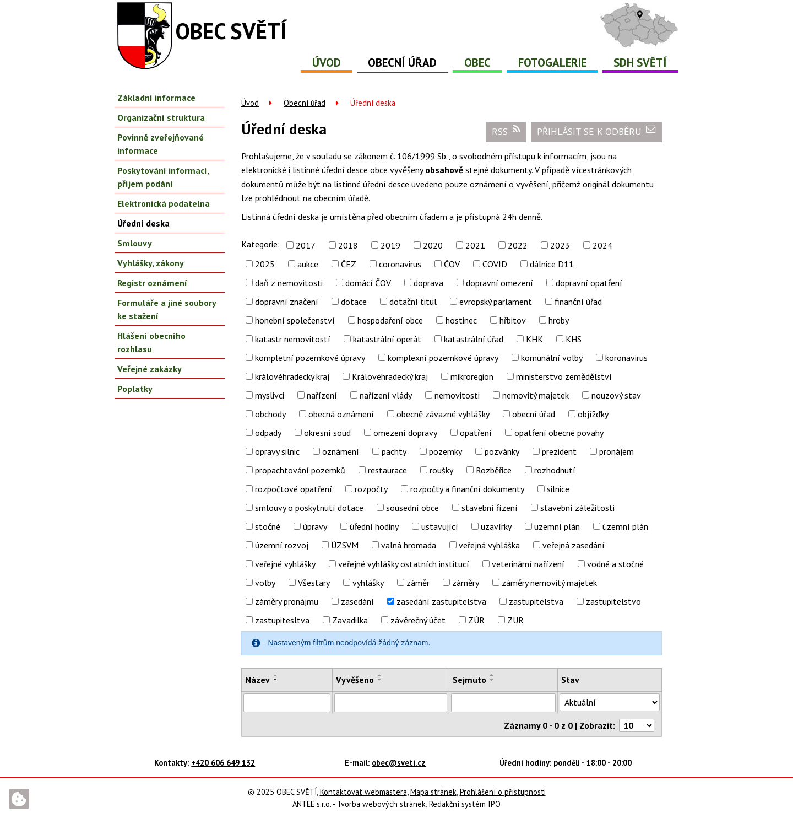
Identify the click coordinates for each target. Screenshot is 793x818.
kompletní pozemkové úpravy (310, 357)
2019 (390, 245)
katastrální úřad (473, 339)
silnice (558, 488)
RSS (506, 131)
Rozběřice (494, 470)
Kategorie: (260, 244)
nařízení (322, 395)
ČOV (452, 264)
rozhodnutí (554, 470)
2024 (602, 245)
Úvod (326, 62)
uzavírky (496, 526)
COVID (494, 264)
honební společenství (295, 320)
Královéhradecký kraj (390, 376)
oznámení (340, 451)
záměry (465, 582)
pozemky (445, 451)
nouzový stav (616, 395)
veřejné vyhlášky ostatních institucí (403, 563)
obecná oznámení (341, 413)
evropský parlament (495, 301)
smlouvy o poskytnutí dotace (309, 507)
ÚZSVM (345, 545)
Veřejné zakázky (149, 368)
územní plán (625, 526)
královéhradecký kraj (292, 376)
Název (257, 679)
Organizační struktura (161, 117)
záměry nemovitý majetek (549, 582)
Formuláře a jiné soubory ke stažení (166, 309)
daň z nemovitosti (289, 282)
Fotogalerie (552, 62)
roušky (441, 470)
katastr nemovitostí (292, 339)
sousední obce (412, 507)
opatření (476, 432)
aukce (307, 264)
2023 (560, 245)
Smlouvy (134, 243)
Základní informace (156, 97)
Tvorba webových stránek (381, 804)
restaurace (387, 470)
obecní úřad (533, 413)
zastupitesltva (282, 620)
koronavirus (626, 357)
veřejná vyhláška (489, 545)
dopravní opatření (589, 282)
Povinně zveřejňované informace (160, 144)
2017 (306, 245)
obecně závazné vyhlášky (443, 413)
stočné (267, 526)
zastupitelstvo (613, 601)
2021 (475, 245)
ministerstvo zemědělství (564, 376)
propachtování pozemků (300, 470)
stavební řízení (489, 507)
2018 (348, 245)
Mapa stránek (433, 792)
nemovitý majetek (535, 395)
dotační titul (413, 301)
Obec (477, 62)
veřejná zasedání (573, 545)
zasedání (357, 601)
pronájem (616, 451)
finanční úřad (578, 301)
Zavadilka (350, 620)
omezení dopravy (405, 432)
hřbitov (512, 320)
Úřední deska (143, 223)
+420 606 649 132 (223, 762)
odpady (268, 432)
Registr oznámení (152, 282)
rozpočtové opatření (293, 488)
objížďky (593, 413)
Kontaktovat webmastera (363, 792)
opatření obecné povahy (559, 432)
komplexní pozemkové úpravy (443, 357)
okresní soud (327, 432)
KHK (534, 339)
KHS (574, 339)
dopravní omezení (499, 282)
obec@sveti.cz (399, 762)
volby (265, 582)
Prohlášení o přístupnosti (503, 792)
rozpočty (371, 488)
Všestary (314, 582)
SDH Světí (640, 62)
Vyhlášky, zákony (150, 262)
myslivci (269, 395)
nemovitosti (457, 395)
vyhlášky (368, 582)
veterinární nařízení (528, 563)
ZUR (515, 620)
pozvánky (502, 451)
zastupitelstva (536, 601)
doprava (428, 282)
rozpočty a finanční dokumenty (467, 488)
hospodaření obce (390, 320)
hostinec (461, 320)
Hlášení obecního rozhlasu (151, 342)
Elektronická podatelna (163, 203)
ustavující (439, 526)
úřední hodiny (374, 526)
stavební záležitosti (577, 507)
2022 (518, 245)
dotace (354, 301)
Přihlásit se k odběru (596, 131)
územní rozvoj (281, 545)
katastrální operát (387, 339)
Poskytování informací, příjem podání (163, 177)
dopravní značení (286, 301)
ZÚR (476, 620)
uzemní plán (557, 526)
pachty (394, 451)
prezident (559, 451)
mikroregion (471, 376)
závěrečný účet (418, 620)
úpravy (315, 526)
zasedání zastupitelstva (441, 601)
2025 (265, 264)
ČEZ (348, 264)
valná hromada (408, 545)
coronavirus (400, 264)
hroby (558, 320)
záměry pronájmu (286, 601)
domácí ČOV (368, 282)
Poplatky (135, 388)
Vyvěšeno (355, 679)
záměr (418, 582)
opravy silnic (277, 451)
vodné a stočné (615, 563)
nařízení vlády (386, 395)
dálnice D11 (552, 264)
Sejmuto (469, 679)
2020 (433, 245)
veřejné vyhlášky (285, 563)
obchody (270, 413)
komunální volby (552, 357)
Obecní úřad (402, 62)
